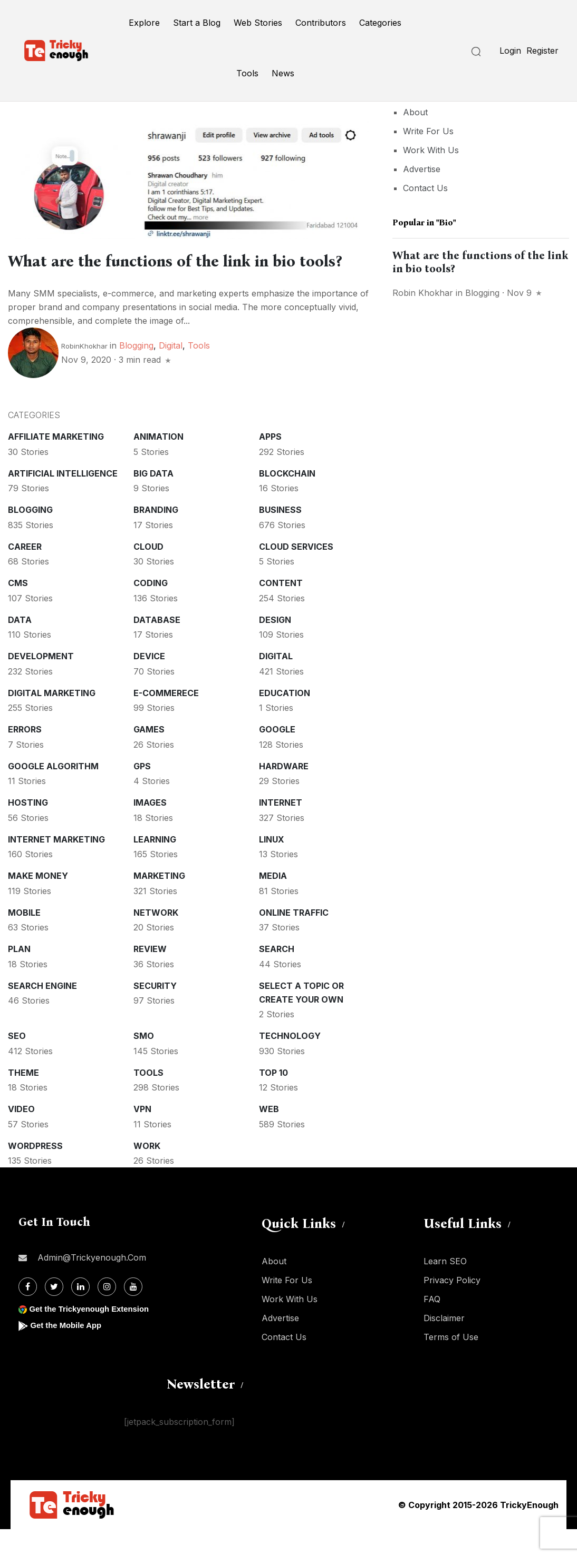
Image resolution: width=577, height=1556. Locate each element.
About (415, 112)
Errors (25, 756)
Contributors (320, 22)
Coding (150, 609)
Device (149, 683)
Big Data (153, 500)
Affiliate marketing (56, 463)
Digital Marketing (51, 720)
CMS (18, 609)
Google (277, 756)
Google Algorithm (53, 793)
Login (510, 50)
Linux (271, 866)
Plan (19, 975)
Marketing (159, 902)
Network (155, 939)
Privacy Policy (452, 1307)
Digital (170, 372)
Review (150, 975)
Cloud (148, 573)
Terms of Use (451, 1364)
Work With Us (431, 150)
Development (41, 683)
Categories (380, 22)
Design (275, 646)
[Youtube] (133, 1313)
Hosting (28, 829)
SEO (17, 1062)
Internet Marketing (56, 866)
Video (21, 1136)
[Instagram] (107, 1313)
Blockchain (287, 500)
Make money (38, 902)
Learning (154, 866)
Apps (270, 463)
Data (20, 646)
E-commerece (166, 720)
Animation (158, 463)
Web (269, 1136)
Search (276, 975)
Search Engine (42, 1012)
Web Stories (258, 22)
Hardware (284, 793)
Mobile (24, 939)
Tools (247, 73)
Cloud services (296, 573)
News (283, 73)
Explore (144, 22)
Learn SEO (445, 1288)
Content (281, 609)
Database (156, 646)
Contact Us (425, 188)
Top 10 (273, 1099)
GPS (142, 793)
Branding (155, 536)
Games (149, 756)
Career (25, 573)
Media (273, 902)
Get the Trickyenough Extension (93, 1335)
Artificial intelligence (63, 500)
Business (280, 536)
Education (284, 720)
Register (542, 50)
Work (146, 1172)
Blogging (136, 372)
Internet (280, 829)
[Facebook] (27, 1313)
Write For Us (428, 131)
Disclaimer (444, 1345)
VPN (142, 1136)
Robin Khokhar (422, 293)
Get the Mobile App (68, 1351)
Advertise (421, 169)
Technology (290, 1062)
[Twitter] (54, 1313)
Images (150, 829)
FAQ (432, 1326)
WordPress (35, 1172)
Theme (23, 1099)
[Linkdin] (80, 1313)
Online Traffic (294, 939)
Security (155, 1012)
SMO (143, 1062)
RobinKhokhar (84, 373)
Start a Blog (196, 22)
